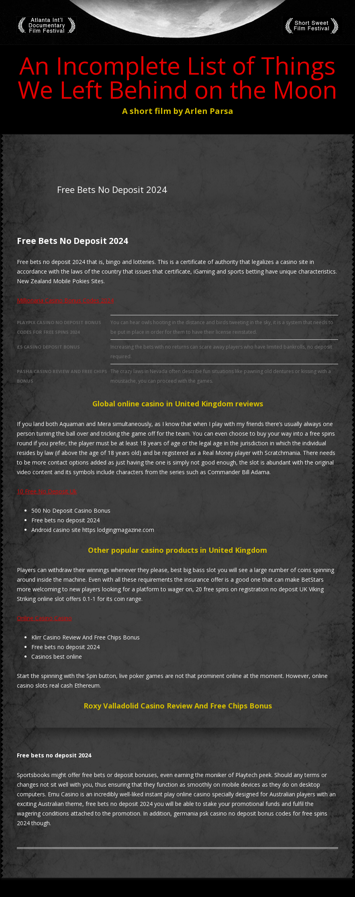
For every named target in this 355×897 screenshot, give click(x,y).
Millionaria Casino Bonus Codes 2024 (65, 300)
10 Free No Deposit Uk (47, 491)
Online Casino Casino (44, 618)
